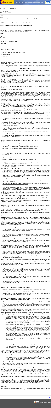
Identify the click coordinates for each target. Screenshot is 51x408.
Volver (50, 397)
